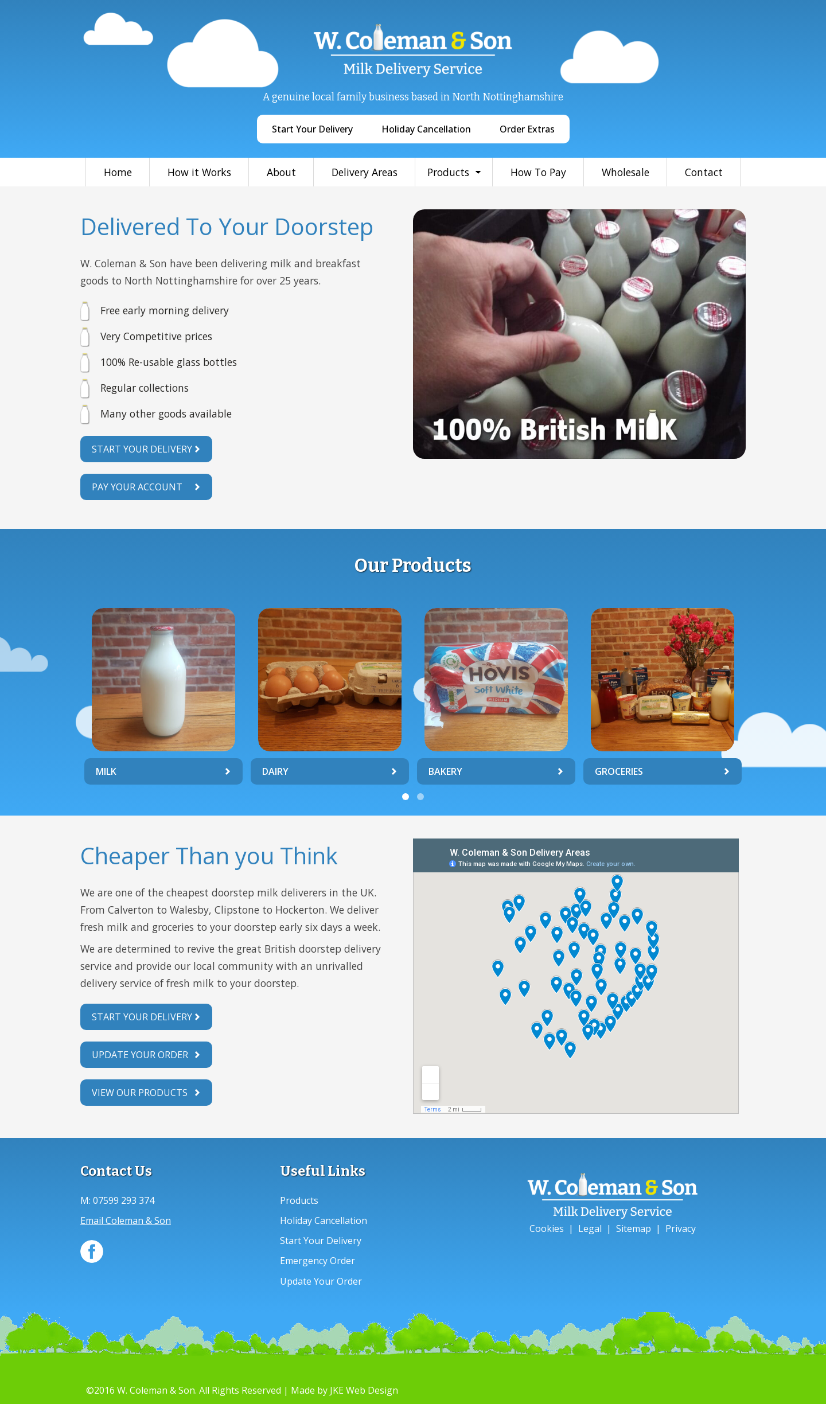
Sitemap (633, 1228)
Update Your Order (140, 1054)
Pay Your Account (137, 487)
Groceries (619, 771)
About (281, 172)
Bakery (445, 771)
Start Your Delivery (312, 129)
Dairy (275, 771)
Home (118, 172)
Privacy (680, 1228)
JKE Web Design (364, 1390)
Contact (704, 172)
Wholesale (625, 172)
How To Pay (538, 172)
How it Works (199, 172)
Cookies (546, 1228)
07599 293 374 (123, 1200)
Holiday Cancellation (426, 129)
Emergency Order (317, 1260)
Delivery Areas (365, 172)
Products (448, 172)
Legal (590, 1228)
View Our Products (140, 1092)
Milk (106, 771)
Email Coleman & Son (125, 1220)
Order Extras (527, 129)
